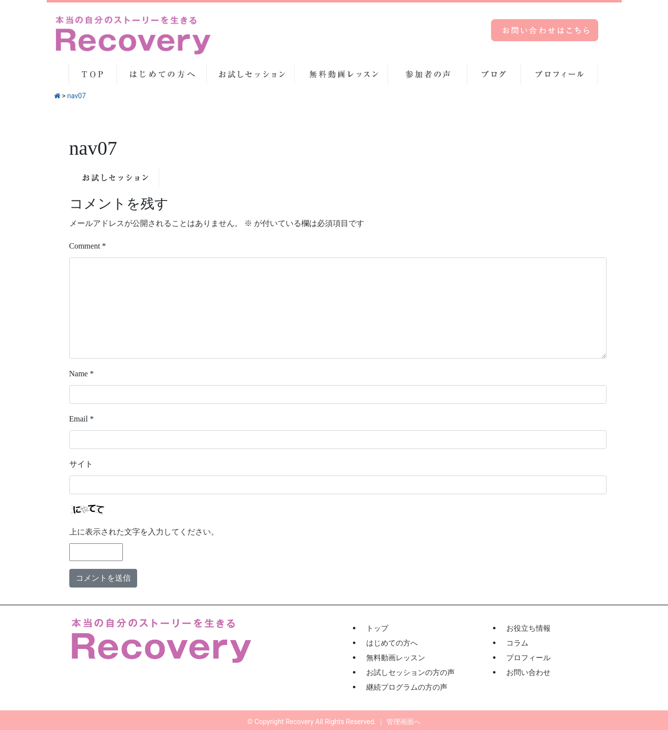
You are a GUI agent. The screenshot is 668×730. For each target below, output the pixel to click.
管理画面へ (403, 722)
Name (81, 373)
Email (81, 419)
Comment (87, 246)
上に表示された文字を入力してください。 (144, 532)
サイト (81, 464)
